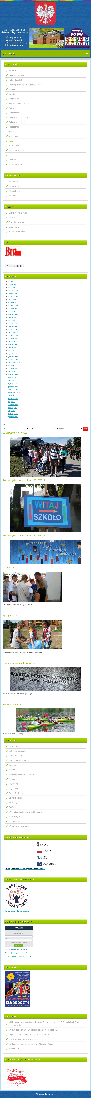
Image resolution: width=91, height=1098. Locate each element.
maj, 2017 (11, 342)
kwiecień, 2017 (13, 345)
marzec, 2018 (12, 317)
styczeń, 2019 (13, 290)
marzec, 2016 (12, 378)
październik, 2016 (14, 363)
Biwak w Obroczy (12, 704)
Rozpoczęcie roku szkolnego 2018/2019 (24, 480)
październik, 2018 (14, 299)
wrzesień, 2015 (13, 396)
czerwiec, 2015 (13, 399)
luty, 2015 (11, 411)
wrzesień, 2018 (13, 302)
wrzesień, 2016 (13, 366)
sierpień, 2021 (13, 281)
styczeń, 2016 (13, 384)
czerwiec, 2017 (13, 339)
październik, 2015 (14, 393)
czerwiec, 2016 (13, 369)
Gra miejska (9, 567)
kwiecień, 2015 (13, 405)
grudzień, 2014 (13, 417)
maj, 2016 (11, 372)
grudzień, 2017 (13, 326)
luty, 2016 (11, 381)
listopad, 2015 (13, 390)
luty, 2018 (11, 320)
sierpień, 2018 (13, 305)
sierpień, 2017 (13, 336)
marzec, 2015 (12, 408)
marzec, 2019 (12, 284)
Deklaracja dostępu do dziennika (16, 953)
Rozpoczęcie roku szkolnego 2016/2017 (24, 535)
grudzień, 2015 (13, 387)
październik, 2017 (14, 332)
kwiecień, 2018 (13, 314)
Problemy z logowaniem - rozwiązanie (18, 956)
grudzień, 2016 (13, 357)
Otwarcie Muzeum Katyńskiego (19, 663)
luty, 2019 (11, 287)
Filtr (85, 429)
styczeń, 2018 (13, 323)
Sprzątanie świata (12, 615)
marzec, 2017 (12, 348)
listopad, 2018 (13, 296)
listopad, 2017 (13, 329)
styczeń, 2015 (13, 414)
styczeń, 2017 (13, 354)
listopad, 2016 (13, 360)
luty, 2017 (11, 351)
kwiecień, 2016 (13, 375)
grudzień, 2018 (13, 293)
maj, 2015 (11, 402)
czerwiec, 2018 (13, 308)
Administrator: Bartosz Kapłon (45, 1094)
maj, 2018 (11, 311)
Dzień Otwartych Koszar (15, 432)
